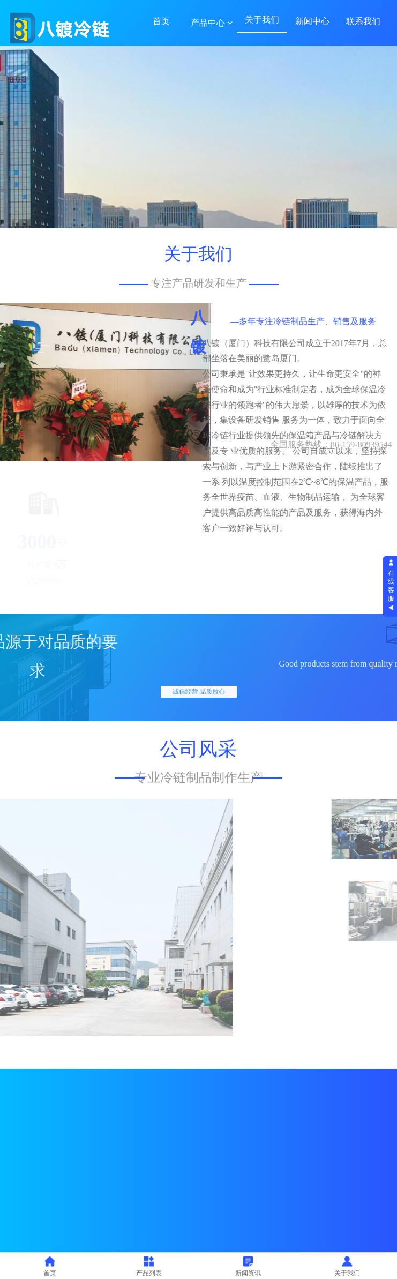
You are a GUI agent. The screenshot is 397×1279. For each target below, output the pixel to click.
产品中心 (212, 22)
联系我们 (363, 21)
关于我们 (262, 19)
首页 (161, 21)
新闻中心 (312, 21)
